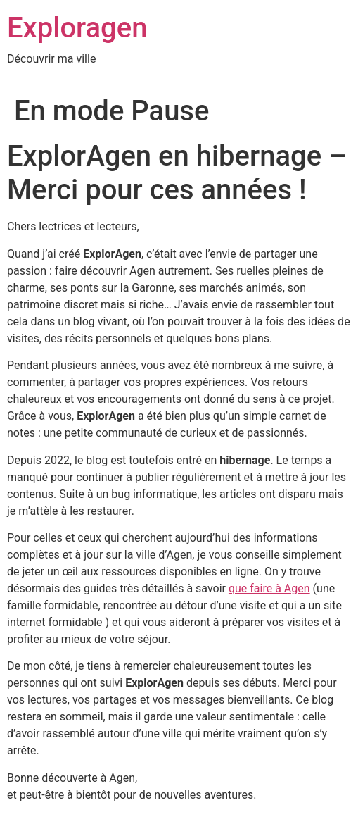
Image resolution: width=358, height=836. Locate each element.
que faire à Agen (269, 588)
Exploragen (77, 27)
